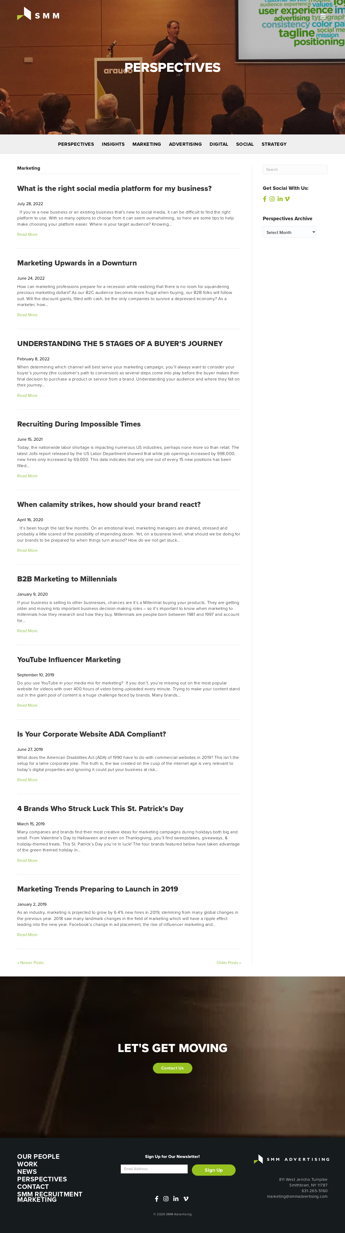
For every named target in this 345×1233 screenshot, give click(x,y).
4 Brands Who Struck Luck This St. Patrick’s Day (100, 808)
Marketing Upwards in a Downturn (77, 262)
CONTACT (33, 1187)
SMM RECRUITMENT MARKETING (50, 1196)
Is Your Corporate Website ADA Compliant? (91, 734)
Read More (27, 234)
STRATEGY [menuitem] (274, 144)
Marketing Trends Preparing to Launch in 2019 (97, 888)
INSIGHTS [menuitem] (113, 144)
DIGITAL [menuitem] (219, 144)
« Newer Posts (30, 963)
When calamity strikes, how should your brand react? (109, 504)
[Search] (295, 169)
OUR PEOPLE (38, 1156)
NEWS (27, 1172)
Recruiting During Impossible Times (79, 423)
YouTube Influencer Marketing (69, 659)
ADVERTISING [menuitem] (185, 144)
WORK (27, 1164)
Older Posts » (229, 963)
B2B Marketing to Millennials (67, 578)
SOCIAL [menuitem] (245, 144)
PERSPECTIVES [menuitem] (76, 144)
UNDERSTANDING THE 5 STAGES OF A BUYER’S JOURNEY (120, 343)
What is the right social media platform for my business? (114, 188)
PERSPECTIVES (42, 1179)
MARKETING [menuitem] (146, 144)
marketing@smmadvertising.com (297, 1196)
